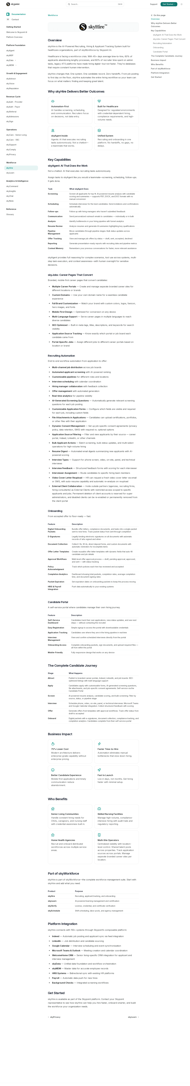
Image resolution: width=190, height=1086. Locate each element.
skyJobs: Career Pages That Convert (169, 39)
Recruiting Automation (162, 43)
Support (153, 4)
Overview (155, 19)
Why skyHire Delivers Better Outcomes (164, 24)
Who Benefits (157, 64)
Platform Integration (160, 73)
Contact (12, 19)
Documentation (16, 14)
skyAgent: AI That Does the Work (167, 35)
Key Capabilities (158, 30)
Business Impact (158, 60)
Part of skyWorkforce (160, 68)
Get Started (156, 77)
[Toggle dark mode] (181, 4)
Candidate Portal (160, 52)
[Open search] (95, 4)
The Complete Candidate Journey (166, 56)
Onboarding (158, 47)
